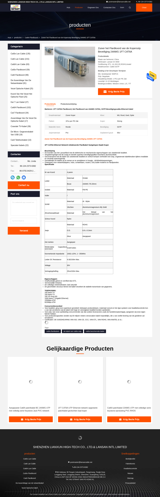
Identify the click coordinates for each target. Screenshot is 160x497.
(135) (20, 54)
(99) (20, 75)
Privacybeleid (130, 483)
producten (18, 38)
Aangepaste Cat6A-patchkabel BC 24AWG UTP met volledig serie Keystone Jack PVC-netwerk (29, 409)
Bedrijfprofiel (130, 459)
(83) (20, 64)
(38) (21, 126)
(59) (20, 70)
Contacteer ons (109, 7)
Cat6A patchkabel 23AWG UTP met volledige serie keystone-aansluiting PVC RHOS (129, 409)
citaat (144, 7)
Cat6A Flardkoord (31, 38)
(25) (22, 89)
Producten (79, 7)
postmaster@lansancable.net (118, 2)
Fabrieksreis (130, 464)
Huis (68, 7)
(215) (20, 59)
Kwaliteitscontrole (130, 468)
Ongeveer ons (93, 7)
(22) (20, 145)
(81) (21, 81)
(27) (20, 102)
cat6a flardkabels (52, 331)
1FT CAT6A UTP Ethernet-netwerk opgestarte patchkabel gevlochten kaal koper (78, 409)
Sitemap (130, 478)
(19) (22, 133)
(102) (21, 107)
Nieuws (130, 473)
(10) (21, 140)
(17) (24, 119)
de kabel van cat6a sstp (72, 331)
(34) (20, 113)
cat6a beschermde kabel (95, 331)
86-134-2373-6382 (144, 2)
